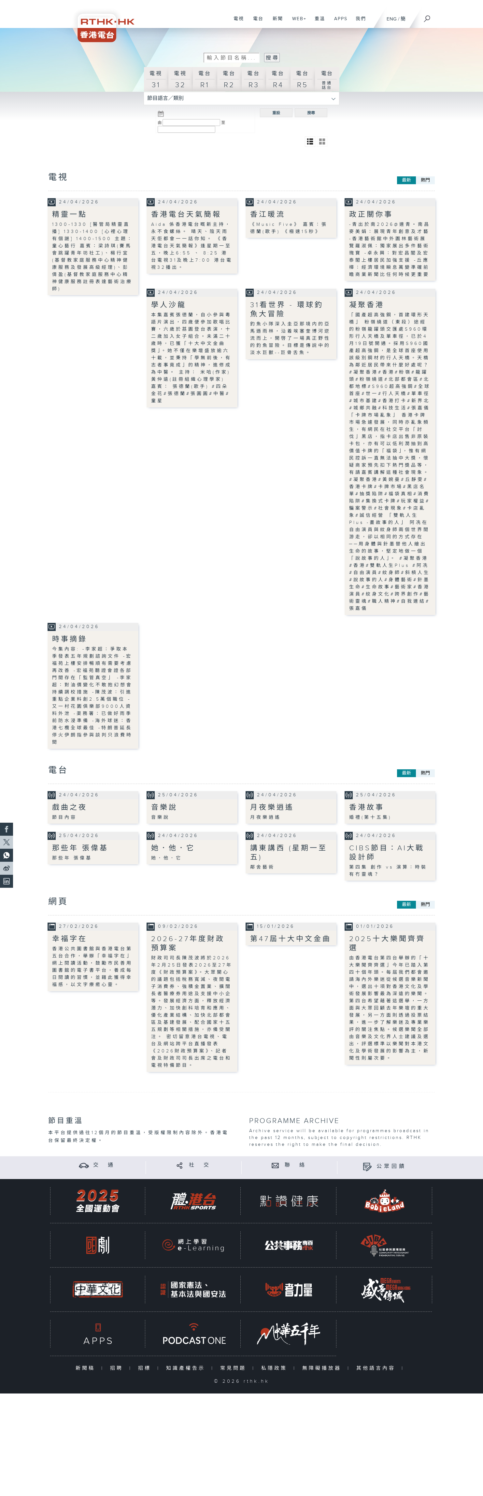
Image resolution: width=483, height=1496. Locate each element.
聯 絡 (296, 1165)
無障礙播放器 (323, 1368)
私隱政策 (275, 1368)
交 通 (104, 1165)
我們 (358, 22)
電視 (236, 22)
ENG (392, 19)
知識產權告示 (187, 1368)
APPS (338, 22)
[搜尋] (427, 16)
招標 (146, 1368)
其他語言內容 (377, 1368)
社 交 (200, 1165)
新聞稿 (87, 1368)
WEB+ (296, 22)
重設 (276, 113)
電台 (255, 22)
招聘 (118, 1368)
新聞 (275, 22)
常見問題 (234, 1368)
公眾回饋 (391, 1166)
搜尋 (311, 113)
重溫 (317, 22)
